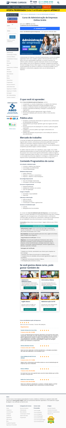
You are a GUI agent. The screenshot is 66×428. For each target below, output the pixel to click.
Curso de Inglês (37, 410)
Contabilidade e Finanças (12, 58)
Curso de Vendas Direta (39, 421)
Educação (9, 63)
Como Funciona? (25, 7)
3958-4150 (47, 2)
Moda (8, 76)
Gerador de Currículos (52, 410)
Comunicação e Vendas (12, 54)
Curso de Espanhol (38, 412)
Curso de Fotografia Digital (39, 419)
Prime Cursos (12, 128)
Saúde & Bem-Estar (11, 86)
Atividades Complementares (54, 412)
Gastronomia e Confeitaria (12, 67)
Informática (9, 71)
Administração (10, 52)
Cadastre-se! (46, 7)
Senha (8, 31)
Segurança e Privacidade (11, 424)
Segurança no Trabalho (12, 88)
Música (8, 78)
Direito (8, 61)
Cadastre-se (8, 410)
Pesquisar (58, 2)
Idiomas (8, 69)
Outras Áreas (9, 80)
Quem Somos (15, 7)
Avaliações (8, 413)
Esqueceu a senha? (11, 40)
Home (8, 7)
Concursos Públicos (11, 56)
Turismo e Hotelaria (11, 97)
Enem (8, 65)
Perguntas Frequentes (11, 423)
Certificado (38, 7)
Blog (33, 7)
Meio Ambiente (10, 73)
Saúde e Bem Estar (24, 415)
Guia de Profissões (51, 408)
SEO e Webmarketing (11, 95)
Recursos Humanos (11, 84)
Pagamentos (9, 417)
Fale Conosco (9, 419)
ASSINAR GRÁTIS (40, 28)
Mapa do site (50, 413)
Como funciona (9, 412)
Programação (10, 82)
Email (8, 25)
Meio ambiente (23, 412)
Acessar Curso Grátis (30, 288)
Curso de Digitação (38, 414)
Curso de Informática (38, 417)
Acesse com (14, 19)
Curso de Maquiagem (38, 416)
